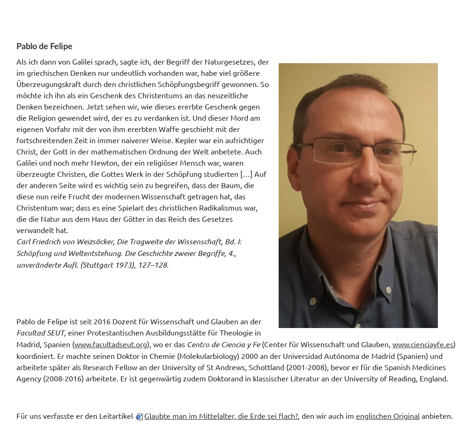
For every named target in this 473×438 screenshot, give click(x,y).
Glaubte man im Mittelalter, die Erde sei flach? (221, 415)
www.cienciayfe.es (422, 344)
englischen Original (388, 415)
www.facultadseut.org (110, 344)
